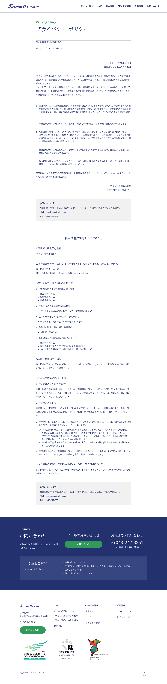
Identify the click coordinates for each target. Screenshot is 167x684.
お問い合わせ (153, 6)
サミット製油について (91, 6)
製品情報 (110, 6)
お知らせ (89, 617)
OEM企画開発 (124, 6)
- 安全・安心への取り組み (66, 620)
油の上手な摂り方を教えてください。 (80, 573)
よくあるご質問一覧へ (34, 569)
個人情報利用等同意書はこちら (49, 42)
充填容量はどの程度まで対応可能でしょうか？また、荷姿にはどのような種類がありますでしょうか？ (98, 568)
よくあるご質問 (92, 623)
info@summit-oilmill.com (56, 212)
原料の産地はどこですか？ (76, 562)
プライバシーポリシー (127, 611)
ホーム (39, 48)
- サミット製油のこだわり (66, 616)
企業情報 (139, 6)
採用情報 (121, 605)
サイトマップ (123, 617)
